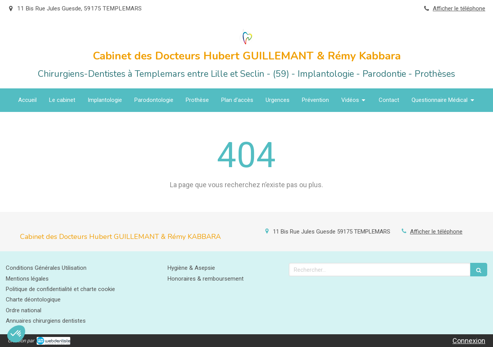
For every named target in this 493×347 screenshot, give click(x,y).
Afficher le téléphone (459, 8)
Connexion (468, 341)
